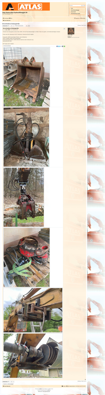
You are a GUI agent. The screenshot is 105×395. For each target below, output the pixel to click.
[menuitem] (10, 18)
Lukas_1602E (7, 29)
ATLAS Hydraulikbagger (75, 10)
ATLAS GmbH (73, 11)
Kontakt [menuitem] (64, 386)
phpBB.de (48, 390)
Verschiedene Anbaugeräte (11, 24)
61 (71, 36)
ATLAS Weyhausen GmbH (75, 13)
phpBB (40, 388)
